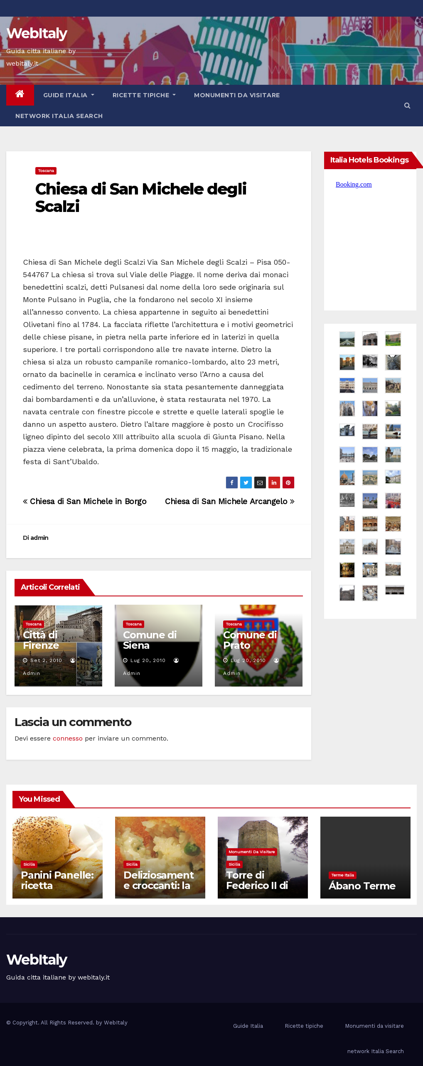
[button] (407, 105)
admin (39, 538)
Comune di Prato (249, 640)
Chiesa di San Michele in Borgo (85, 501)
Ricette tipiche (144, 95)
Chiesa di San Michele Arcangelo (229, 501)
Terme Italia (342, 875)
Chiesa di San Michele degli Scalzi (140, 197)
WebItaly (36, 33)
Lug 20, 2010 (148, 660)
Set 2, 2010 (46, 660)
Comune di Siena (149, 640)
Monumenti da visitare (237, 95)
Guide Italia (68, 95)
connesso (68, 738)
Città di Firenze (41, 640)
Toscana (46, 170)
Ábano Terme (362, 886)
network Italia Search (59, 116)
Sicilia (29, 864)
